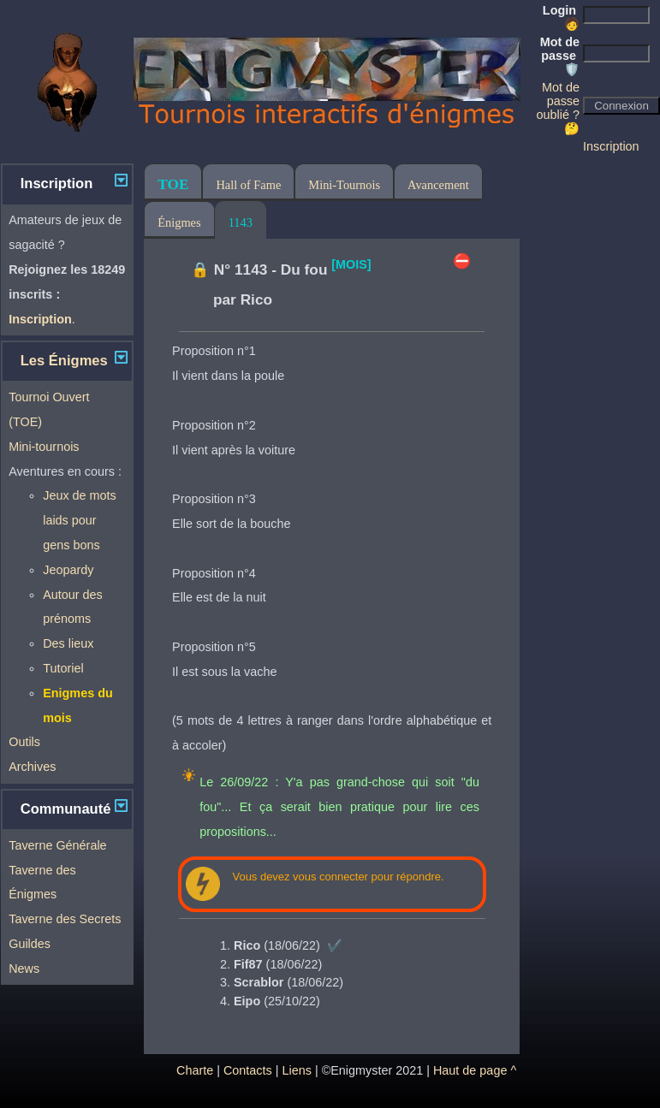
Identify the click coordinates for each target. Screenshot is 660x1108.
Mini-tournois (44, 446)
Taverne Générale (57, 845)
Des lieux (68, 643)
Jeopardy (68, 570)
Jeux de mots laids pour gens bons (79, 520)
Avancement (438, 185)
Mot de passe (560, 55)
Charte (194, 1070)
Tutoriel (63, 668)
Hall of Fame (248, 185)
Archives (32, 766)
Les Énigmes (64, 361)
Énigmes (179, 222)
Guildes (30, 944)
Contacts (247, 1070)
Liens (296, 1070)
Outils (24, 742)
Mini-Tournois (344, 185)
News (24, 968)
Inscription (611, 146)
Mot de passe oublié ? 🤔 (558, 107)
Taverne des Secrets (65, 919)
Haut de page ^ (474, 1070)
